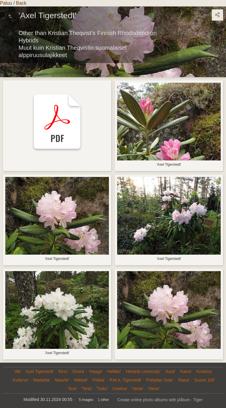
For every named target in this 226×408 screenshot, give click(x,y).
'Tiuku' (102, 388)
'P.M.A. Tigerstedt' (125, 380)
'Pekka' (98, 380)
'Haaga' (96, 371)
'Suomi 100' (204, 380)
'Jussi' (169, 371)
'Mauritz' (61, 380)
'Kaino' (186, 371)
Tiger (197, 399)
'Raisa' (183, 380)
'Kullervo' (20, 380)
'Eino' (63, 371)
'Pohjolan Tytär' (160, 380)
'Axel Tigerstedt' (39, 371)
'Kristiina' (204, 371)
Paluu (6, 3)
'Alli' (17, 371)
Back (21, 3)
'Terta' (86, 388)
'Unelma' (120, 388)
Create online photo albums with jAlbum (153, 399)
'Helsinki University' (143, 371)
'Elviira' (78, 371)
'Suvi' (72, 388)
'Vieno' (153, 388)
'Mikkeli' (81, 380)
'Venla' (137, 388)
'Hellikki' (114, 371)
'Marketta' (41, 380)
